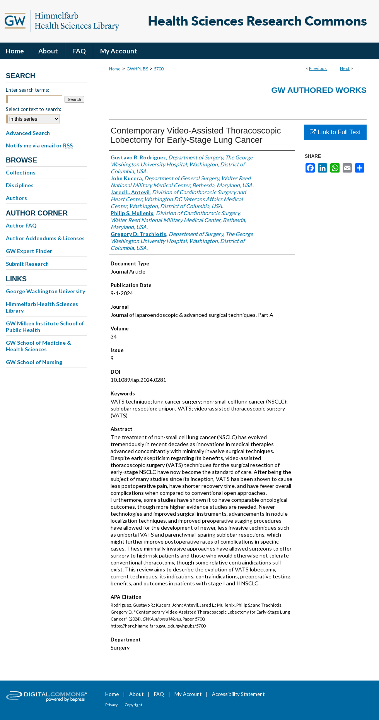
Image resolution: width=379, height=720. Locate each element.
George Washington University (45, 291)
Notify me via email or (39, 145)
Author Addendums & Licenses (45, 238)
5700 (158, 68)
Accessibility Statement (238, 694)
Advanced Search (28, 133)
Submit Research (27, 263)
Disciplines (20, 185)
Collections (21, 172)
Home (115, 68)
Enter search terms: (27, 90)
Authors (16, 198)
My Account (187, 694)
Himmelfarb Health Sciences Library (42, 307)
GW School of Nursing (34, 362)
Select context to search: (33, 109)
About (136, 694)
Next (345, 68)
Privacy (111, 704)
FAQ (159, 694)
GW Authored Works (319, 90)
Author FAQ (21, 225)
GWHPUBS (137, 68)
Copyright (133, 704)
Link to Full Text (335, 132)
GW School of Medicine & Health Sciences (38, 345)
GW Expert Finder (29, 251)
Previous (318, 68)
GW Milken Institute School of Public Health (45, 326)
